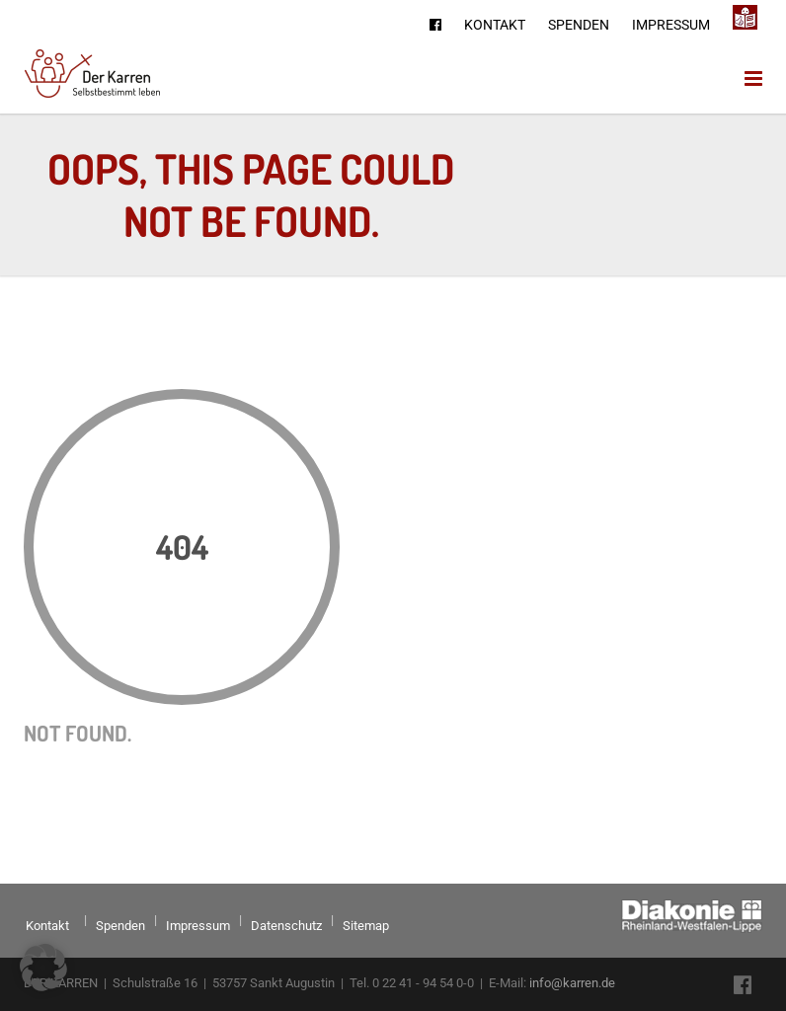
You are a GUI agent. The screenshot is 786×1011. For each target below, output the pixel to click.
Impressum (671, 25)
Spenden (578, 25)
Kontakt (494, 25)
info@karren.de (572, 982)
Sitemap (366, 925)
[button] (43, 967)
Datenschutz (286, 925)
